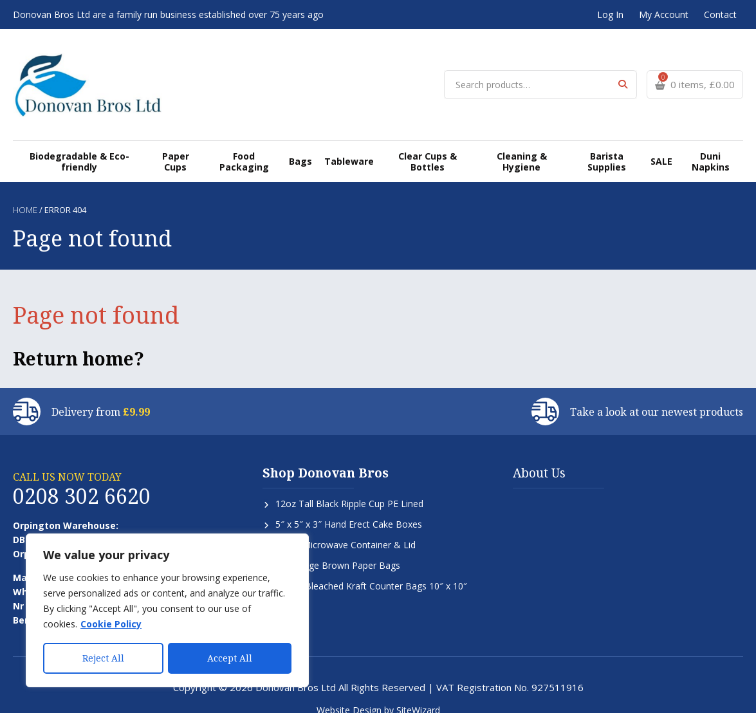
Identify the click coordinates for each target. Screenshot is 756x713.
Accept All (229, 658)
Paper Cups (176, 146)
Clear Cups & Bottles (425, 146)
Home (25, 195)
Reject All (103, 658)
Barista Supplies (606, 146)
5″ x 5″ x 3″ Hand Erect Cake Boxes (348, 509)
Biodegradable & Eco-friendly (80, 146)
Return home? (78, 343)
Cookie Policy (111, 624)
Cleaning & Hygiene (520, 146)
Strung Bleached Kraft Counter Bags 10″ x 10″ (371, 571)
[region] (167, 610)
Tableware (346, 146)
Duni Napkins (710, 146)
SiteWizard (418, 695)
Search (622, 76)
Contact (720, 14)
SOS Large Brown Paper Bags (337, 550)
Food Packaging (245, 146)
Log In (610, 14)
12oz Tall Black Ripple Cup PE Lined (349, 489)
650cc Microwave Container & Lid (345, 530)
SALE (661, 146)
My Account (663, 14)
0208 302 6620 (82, 481)
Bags (301, 146)
